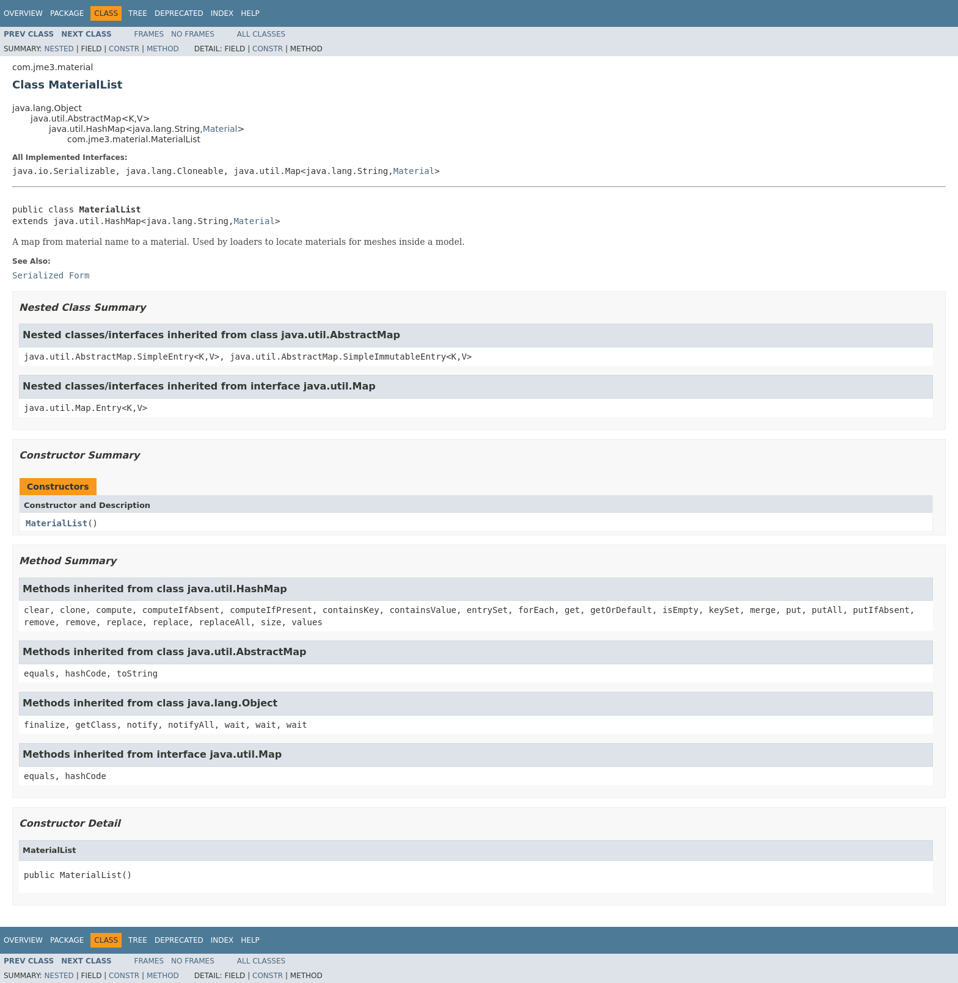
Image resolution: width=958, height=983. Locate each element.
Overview (23, 13)
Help (250, 13)
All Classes (261, 34)
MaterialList (56, 523)
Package (67, 13)
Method (163, 49)
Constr (124, 49)
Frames (149, 34)
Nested (58, 49)
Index (222, 13)
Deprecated (179, 13)
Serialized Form (50, 275)
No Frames (192, 34)
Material (220, 129)
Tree (137, 13)
